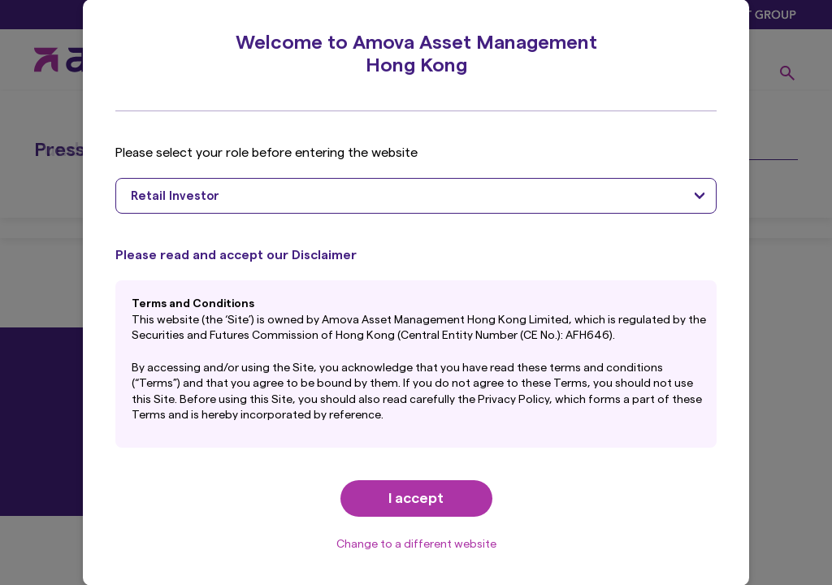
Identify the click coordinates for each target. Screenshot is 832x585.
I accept (416, 498)
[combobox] (415, 196)
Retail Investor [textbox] (175, 196)
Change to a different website (416, 544)
